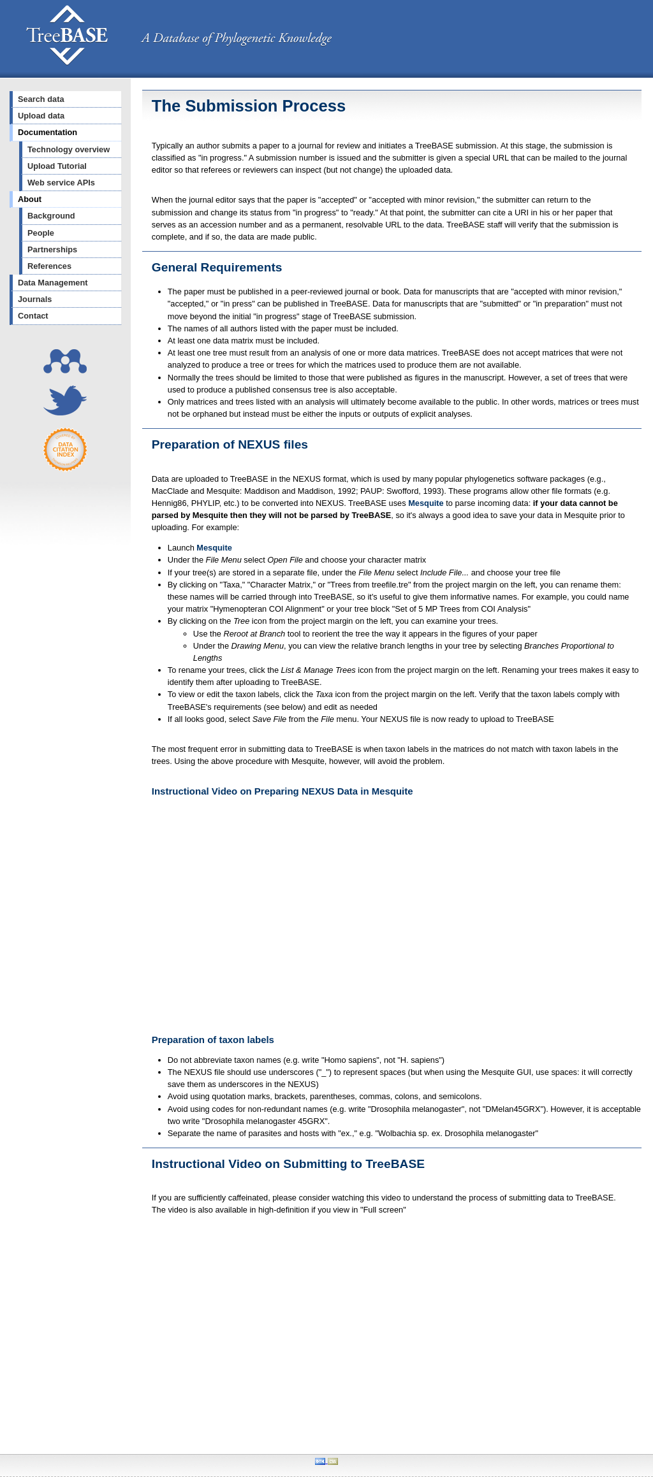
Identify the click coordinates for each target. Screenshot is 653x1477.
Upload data (41, 115)
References (49, 266)
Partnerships (52, 249)
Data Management (53, 282)
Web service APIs (61, 182)
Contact (33, 316)
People (40, 233)
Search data (41, 99)
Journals (35, 299)
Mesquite (425, 503)
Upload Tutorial (57, 166)
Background (51, 215)
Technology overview (68, 149)
